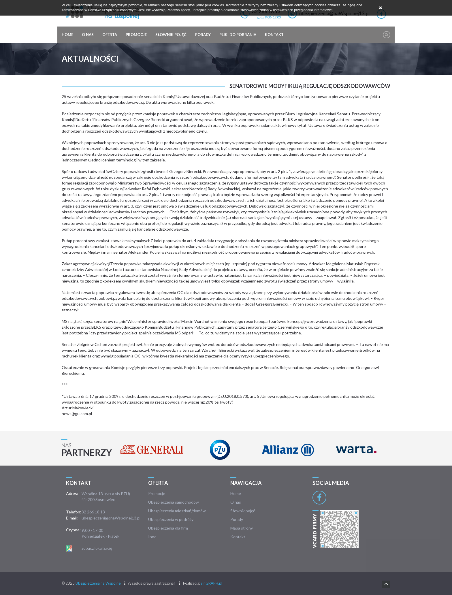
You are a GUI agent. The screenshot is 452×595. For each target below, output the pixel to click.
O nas (88, 34)
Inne (152, 536)
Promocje (136, 34)
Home (67, 34)
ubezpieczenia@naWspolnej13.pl (111, 517)
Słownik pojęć (171, 34)
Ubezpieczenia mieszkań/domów (177, 510)
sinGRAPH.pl (211, 583)
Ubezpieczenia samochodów (173, 502)
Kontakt (274, 34)
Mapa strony (241, 528)
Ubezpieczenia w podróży (170, 519)
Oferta (109, 34)
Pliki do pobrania (237, 34)
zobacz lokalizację (97, 548)
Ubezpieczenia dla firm (168, 528)
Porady (203, 34)
